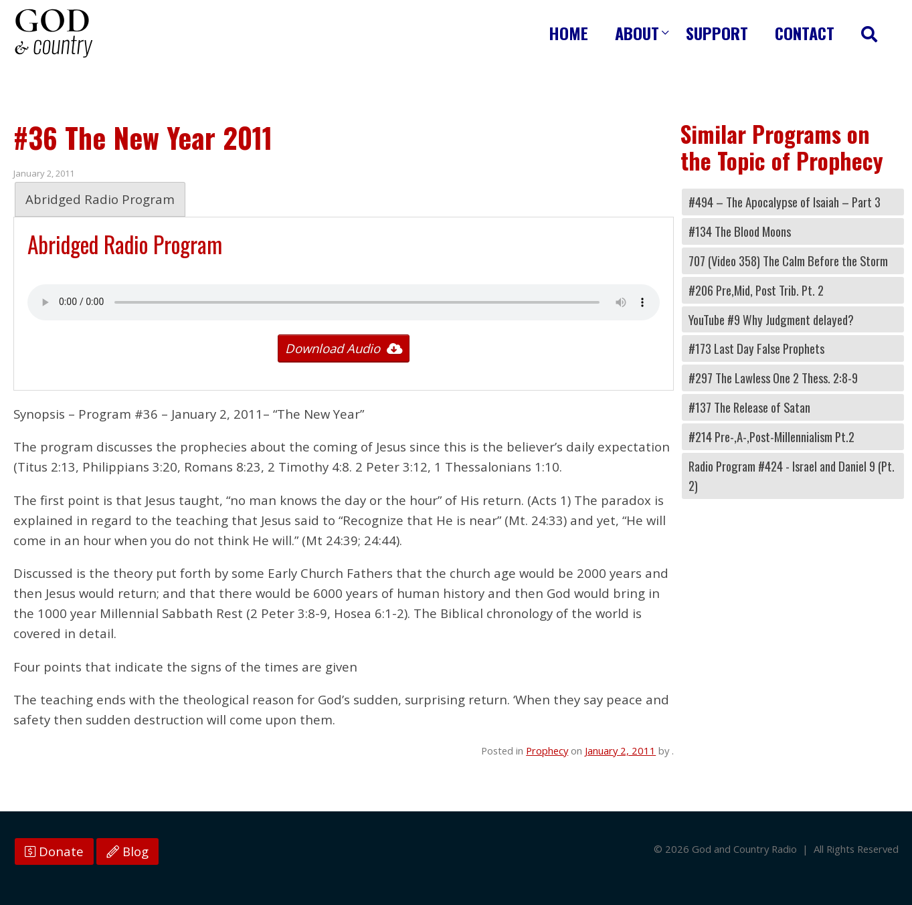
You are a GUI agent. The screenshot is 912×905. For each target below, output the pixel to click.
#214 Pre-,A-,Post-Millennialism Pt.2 (771, 436)
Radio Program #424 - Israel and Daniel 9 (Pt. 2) (792, 476)
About (637, 33)
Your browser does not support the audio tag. (343, 302)
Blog (127, 851)
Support (717, 33)
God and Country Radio (53, 33)
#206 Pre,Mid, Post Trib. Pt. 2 (756, 290)
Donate (54, 851)
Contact (804, 33)
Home (568, 33)
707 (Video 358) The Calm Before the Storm (788, 261)
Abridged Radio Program (100, 199)
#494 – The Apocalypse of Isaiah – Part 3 (785, 202)
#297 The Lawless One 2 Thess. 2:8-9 (773, 378)
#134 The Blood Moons (740, 231)
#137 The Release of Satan (749, 407)
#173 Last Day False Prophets (756, 348)
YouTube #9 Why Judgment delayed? (771, 319)
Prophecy (547, 750)
